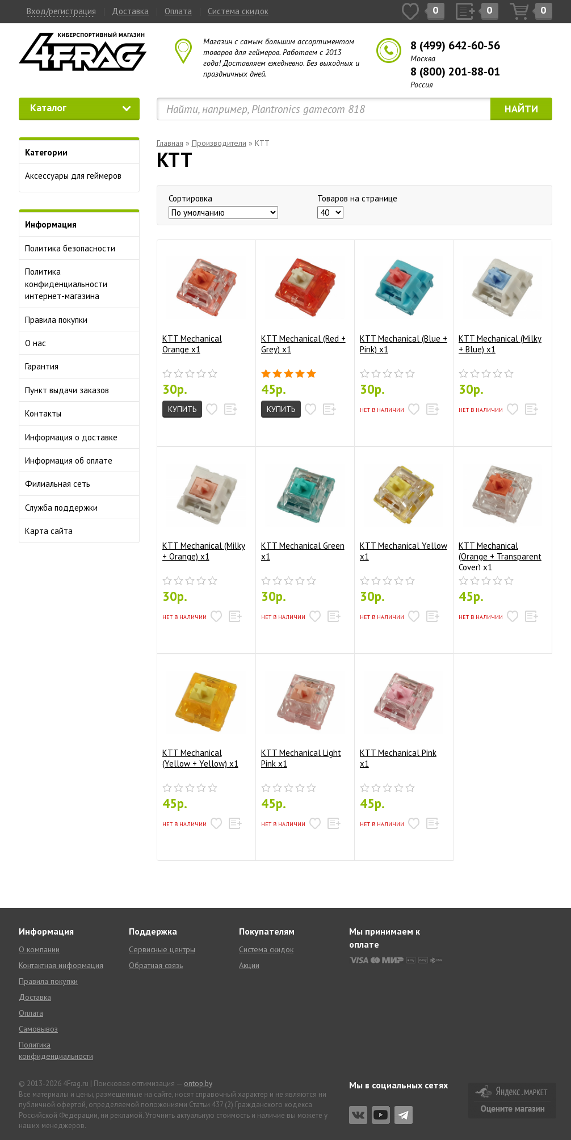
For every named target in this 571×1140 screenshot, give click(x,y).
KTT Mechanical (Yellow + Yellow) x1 (204, 715)
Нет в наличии (382, 410)
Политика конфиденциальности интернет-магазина (66, 283)
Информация (51, 224)
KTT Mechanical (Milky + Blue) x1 (500, 301)
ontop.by (198, 1083)
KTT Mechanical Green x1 (303, 508)
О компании (39, 949)
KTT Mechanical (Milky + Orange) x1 (204, 508)
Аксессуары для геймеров (73, 175)
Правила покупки (56, 319)
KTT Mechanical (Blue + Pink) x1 (403, 301)
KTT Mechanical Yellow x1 (403, 508)
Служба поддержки (61, 507)
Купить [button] (182, 409)
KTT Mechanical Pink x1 (401, 715)
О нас (35, 343)
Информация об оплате (68, 460)
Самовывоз (38, 1029)
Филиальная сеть (57, 483)
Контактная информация (61, 965)
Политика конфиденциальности (56, 1050)
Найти (521, 108)
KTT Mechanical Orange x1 (204, 301)
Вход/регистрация (61, 11)
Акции (249, 965)
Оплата (178, 11)
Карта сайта (49, 530)
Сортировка (190, 198)
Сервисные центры (162, 949)
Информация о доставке (71, 437)
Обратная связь (156, 965)
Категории (46, 152)
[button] (212, 409)
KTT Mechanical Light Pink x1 (303, 715)
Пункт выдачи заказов (67, 390)
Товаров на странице (357, 198)
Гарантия (41, 366)
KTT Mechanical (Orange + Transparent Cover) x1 (500, 512)
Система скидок (238, 11)
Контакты (43, 413)
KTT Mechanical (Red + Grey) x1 (303, 301)
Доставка (130, 11)
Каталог (80, 107)
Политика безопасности (70, 248)
